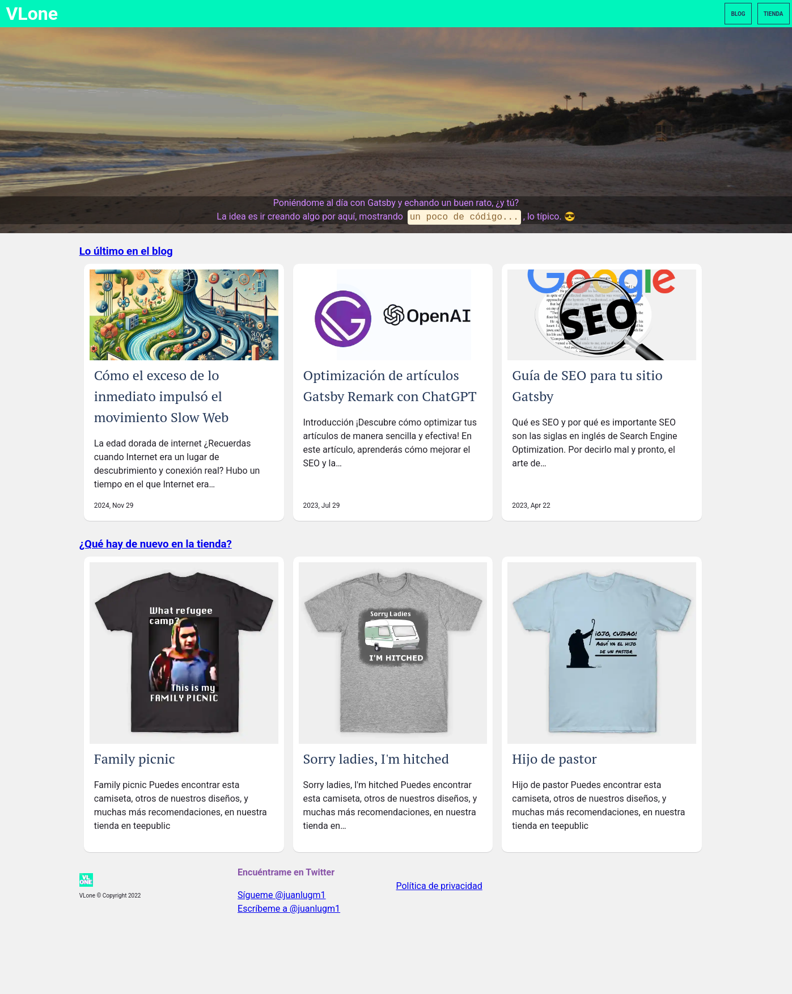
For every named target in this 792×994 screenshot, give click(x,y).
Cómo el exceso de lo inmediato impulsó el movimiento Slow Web (161, 396)
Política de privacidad (439, 886)
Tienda (773, 14)
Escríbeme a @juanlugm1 (289, 908)
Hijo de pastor (554, 758)
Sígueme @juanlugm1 (282, 895)
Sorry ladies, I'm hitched (376, 758)
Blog (738, 14)
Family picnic (134, 758)
